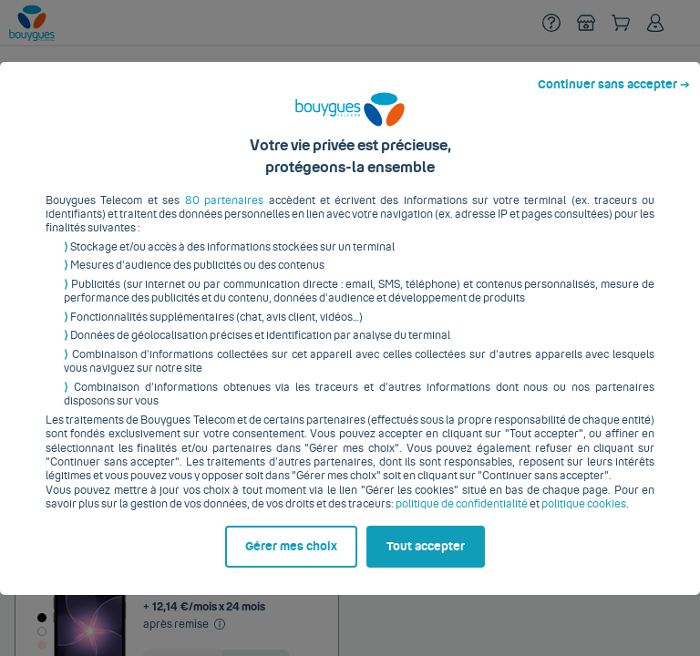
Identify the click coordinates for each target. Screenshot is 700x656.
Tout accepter (425, 560)
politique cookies (583, 518)
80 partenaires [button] (224, 214)
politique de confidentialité (462, 518)
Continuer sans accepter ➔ (614, 98)
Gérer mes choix (291, 560)
